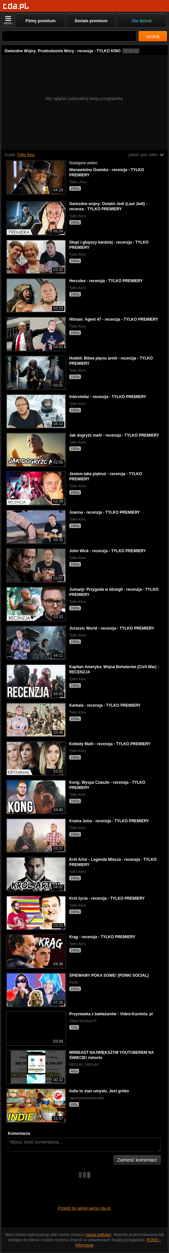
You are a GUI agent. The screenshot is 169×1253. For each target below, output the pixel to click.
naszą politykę (97, 1234)
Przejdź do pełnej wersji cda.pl (84, 1208)
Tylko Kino (26, 155)
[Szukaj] (69, 36)
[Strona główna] (16, 6)
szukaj (152, 36)
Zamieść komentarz (137, 1160)
